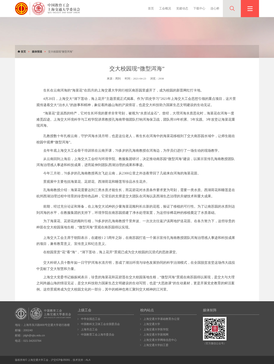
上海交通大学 (151, 324)
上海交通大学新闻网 (155, 334)
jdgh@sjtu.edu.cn (34, 335)
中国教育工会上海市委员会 (97, 334)
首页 (151, 8)
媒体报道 (37, 51)
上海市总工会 (89, 329)
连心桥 (214, 8)
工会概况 (165, 8)
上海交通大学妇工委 (155, 345)
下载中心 (199, 8)
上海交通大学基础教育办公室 (161, 319)
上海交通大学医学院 (155, 329)
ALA (88, 359)
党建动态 (182, 8)
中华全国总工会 (90, 319)
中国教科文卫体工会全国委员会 (100, 324)
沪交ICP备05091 (60, 359)
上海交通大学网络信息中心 (160, 340)
